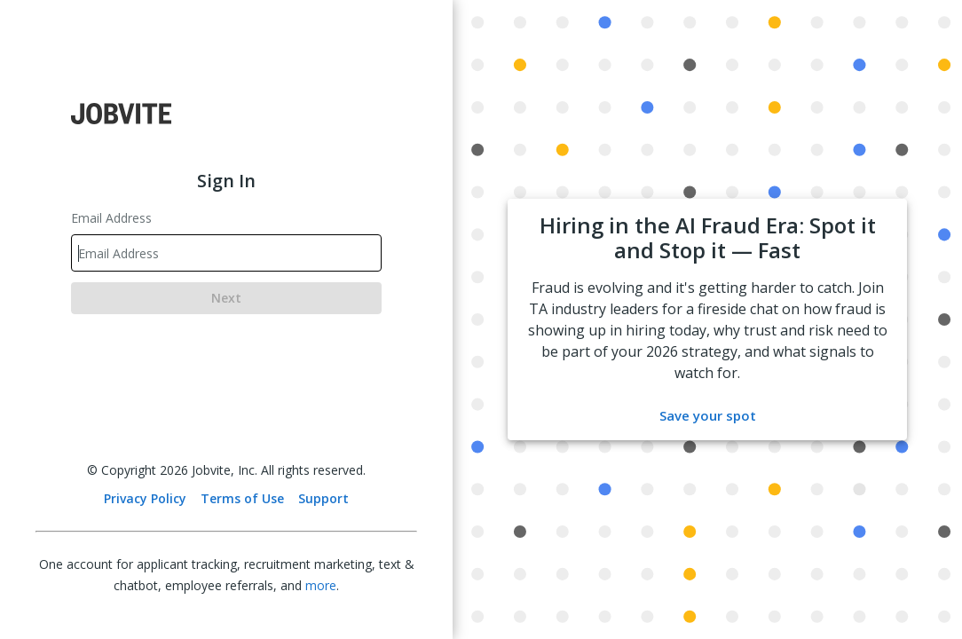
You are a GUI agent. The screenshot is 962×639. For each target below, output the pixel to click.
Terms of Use (242, 498)
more (320, 585)
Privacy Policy (145, 498)
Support (323, 498)
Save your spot (707, 415)
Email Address (111, 217)
